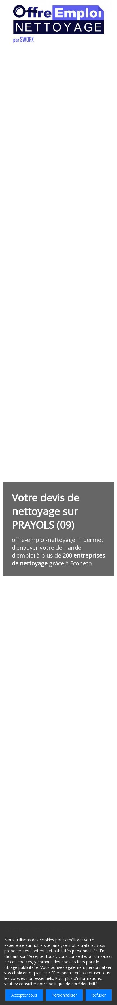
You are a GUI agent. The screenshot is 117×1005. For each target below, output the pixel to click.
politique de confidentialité (73, 983)
